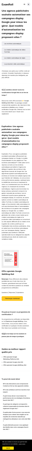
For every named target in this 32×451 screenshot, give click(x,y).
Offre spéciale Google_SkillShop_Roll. (15, 365)
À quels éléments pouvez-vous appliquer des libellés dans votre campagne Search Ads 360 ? (15, 427)
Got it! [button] (8, 448)
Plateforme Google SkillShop (14, 321)
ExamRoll (7, 4)
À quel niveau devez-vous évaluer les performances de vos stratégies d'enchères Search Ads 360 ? (16, 398)
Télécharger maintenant (12, 298)
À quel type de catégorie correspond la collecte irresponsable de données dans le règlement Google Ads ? (16, 406)
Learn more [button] (22, 444)
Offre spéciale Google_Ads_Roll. (13, 362)
